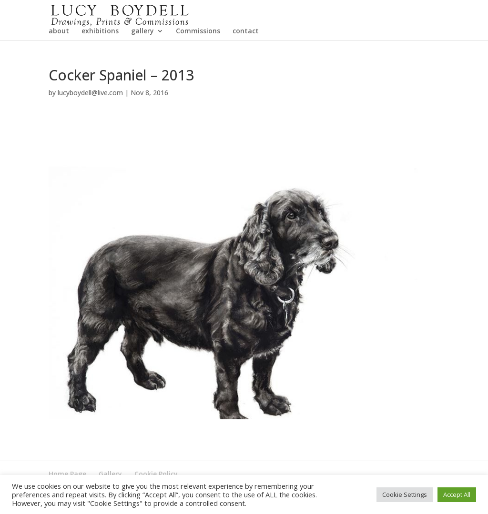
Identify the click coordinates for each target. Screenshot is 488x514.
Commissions (198, 58)
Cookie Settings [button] (404, 494)
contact (246, 58)
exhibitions (100, 58)
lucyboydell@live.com (90, 119)
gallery (142, 58)
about (59, 58)
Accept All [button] (456, 494)
